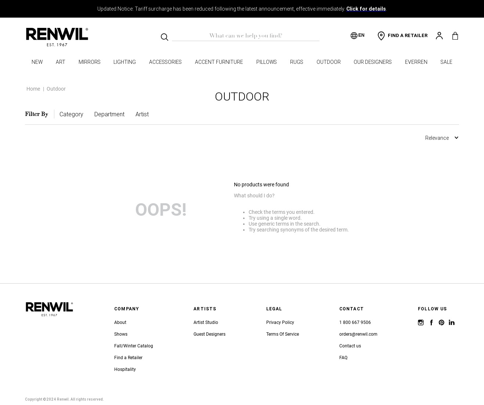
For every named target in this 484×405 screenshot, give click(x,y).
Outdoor (56, 83)
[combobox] (245, 35)
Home (33, 83)
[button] (71, 108)
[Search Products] (165, 37)
